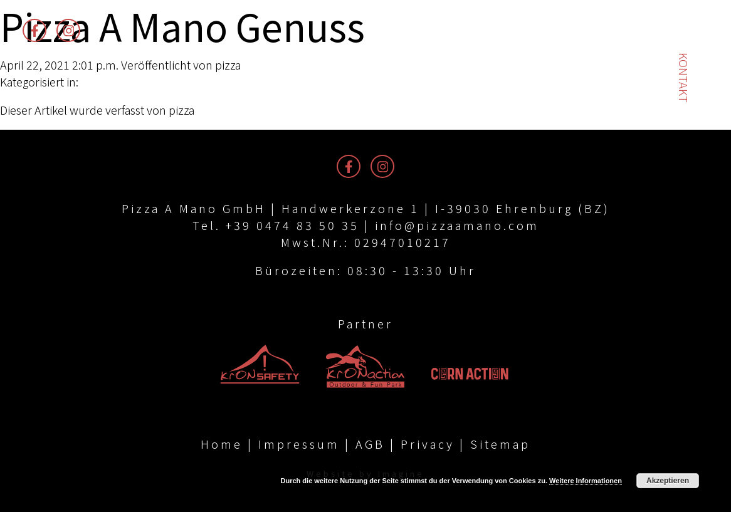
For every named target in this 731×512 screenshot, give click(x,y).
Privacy (428, 444)
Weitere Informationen (585, 480)
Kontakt (684, 78)
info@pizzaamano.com (457, 225)
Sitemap (500, 444)
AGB (370, 444)
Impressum (299, 444)
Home (222, 444)
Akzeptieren (667, 480)
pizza (228, 64)
